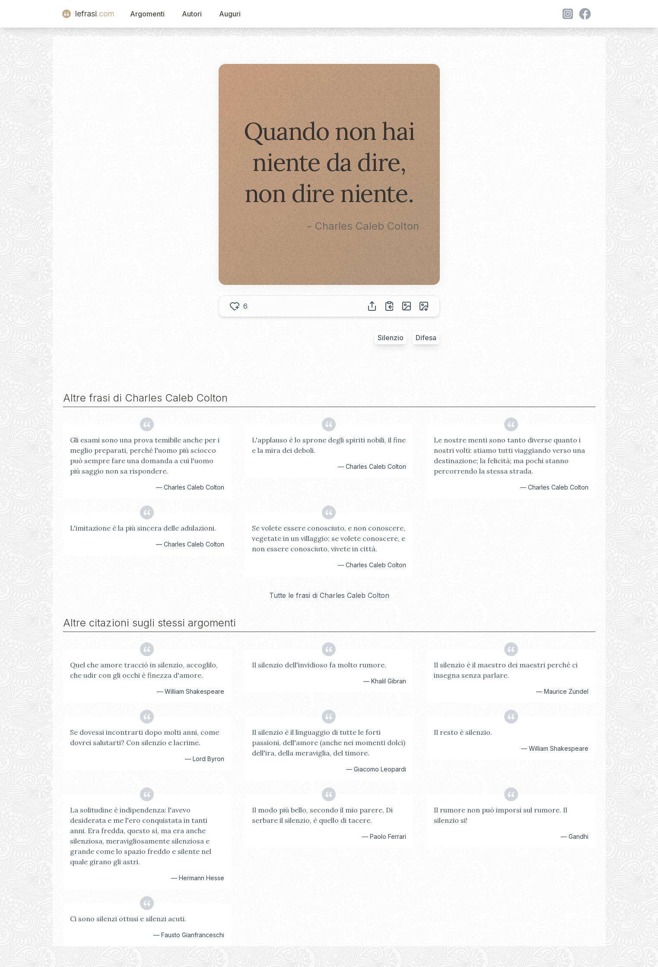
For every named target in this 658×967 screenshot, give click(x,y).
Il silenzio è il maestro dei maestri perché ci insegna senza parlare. (506, 669)
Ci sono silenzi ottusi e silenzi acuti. (128, 918)
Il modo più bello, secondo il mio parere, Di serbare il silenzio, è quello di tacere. (322, 815)
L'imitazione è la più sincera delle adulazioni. (143, 528)
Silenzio (391, 337)
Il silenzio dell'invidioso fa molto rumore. (319, 664)
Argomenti (147, 13)
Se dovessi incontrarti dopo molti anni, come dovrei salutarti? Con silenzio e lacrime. (144, 737)
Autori (192, 13)
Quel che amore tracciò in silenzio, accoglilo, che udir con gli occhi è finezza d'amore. (144, 669)
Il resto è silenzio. (463, 732)
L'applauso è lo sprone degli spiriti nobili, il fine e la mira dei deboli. (329, 445)
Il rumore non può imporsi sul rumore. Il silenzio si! (500, 815)
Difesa (426, 337)
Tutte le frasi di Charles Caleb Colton (329, 595)
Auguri (230, 13)
